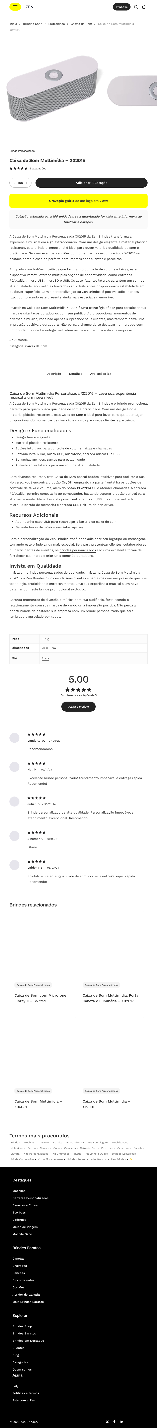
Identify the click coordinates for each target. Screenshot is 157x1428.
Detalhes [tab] (75, 374)
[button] (15, 7)
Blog (15, 1355)
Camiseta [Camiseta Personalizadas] (70, 1148)
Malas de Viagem (25, 1227)
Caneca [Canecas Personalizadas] (44, 1148)
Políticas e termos (25, 1393)
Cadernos (123, 1148)
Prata (45, 658)
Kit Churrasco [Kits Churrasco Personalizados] (61, 1153)
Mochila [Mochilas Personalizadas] (29, 1142)
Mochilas (18, 1191)
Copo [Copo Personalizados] (56, 1148)
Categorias (20, 1362)
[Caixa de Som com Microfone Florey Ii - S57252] (42, 944)
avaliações (37, 168)
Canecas (18, 1273)
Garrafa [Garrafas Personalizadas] (14, 1153)
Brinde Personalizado (21, 150)
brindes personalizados (78, 550)
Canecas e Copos (25, 1205)
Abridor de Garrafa (26, 1294)
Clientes (18, 1348)
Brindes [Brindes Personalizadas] (15, 1142)
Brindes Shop (32, 24)
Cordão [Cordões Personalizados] (57, 1142)
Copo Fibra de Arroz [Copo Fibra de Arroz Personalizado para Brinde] (50, 1159)
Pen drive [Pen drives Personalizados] (107, 1148)
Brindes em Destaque (28, 1340)
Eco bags (19, 1212)
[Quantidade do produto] (20, 182)
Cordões (18, 1287)
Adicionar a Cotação (91, 183)
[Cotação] (144, 6)
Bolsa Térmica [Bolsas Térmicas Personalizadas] (75, 1142)
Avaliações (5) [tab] (100, 374)
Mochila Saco (22, 1234)
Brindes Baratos (24, 1333)
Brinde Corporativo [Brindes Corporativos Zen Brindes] (22, 1159)
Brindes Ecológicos (124, 1153)
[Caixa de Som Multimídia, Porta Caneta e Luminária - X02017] (111, 944)
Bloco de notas (23, 1280)
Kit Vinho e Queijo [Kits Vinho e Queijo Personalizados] (96, 1153)
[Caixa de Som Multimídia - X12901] (111, 1050)
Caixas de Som (81, 24)
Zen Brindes (59, 539)
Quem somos (22, 1369)
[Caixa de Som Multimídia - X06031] (42, 1050)
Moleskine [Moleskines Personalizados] (16, 1148)
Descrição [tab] (54, 374)
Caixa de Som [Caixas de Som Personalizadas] (88, 1148)
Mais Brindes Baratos (28, 1302)
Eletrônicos (56, 24)
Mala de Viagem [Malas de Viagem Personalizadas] (98, 1142)
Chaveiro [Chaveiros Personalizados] (43, 1142)
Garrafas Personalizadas (30, 1198)
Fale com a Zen (23, 1400)
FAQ (15, 1386)
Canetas (18, 1258)
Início (13, 24)
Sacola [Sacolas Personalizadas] (31, 1148)
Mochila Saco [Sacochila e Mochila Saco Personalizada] (120, 1142)
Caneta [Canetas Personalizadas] (138, 1148)
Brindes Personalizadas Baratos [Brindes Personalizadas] (87, 1159)
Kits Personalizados (36, 1153)
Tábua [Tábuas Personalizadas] (77, 1153)
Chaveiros (19, 1266)
